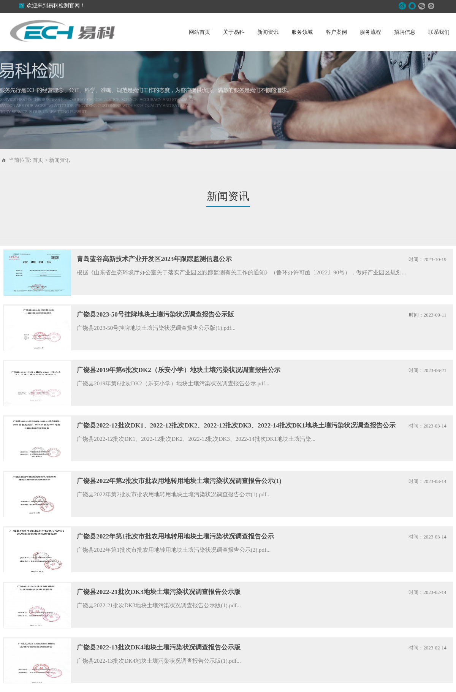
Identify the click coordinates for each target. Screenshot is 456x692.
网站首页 (199, 32)
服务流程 (370, 32)
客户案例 (336, 32)
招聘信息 (404, 32)
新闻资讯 (268, 32)
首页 (38, 160)
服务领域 (302, 32)
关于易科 (233, 32)
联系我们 (439, 32)
